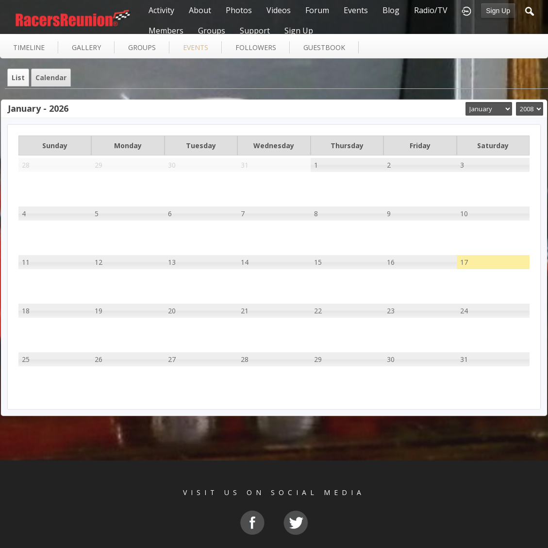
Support (255, 30)
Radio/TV (431, 10)
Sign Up (498, 11)
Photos (239, 10)
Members (166, 30)
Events (356, 10)
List (18, 77)
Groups (211, 30)
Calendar (50, 77)
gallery (86, 47)
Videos (278, 10)
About (200, 10)
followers (255, 47)
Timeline (29, 47)
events (195, 47)
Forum (317, 10)
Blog (390, 10)
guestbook (324, 47)
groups (142, 47)
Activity (161, 10)
